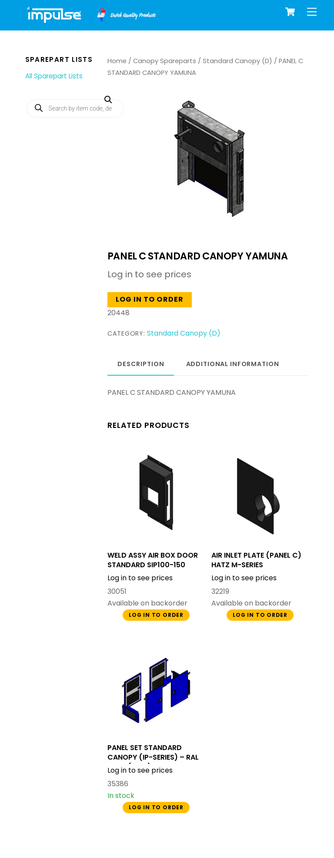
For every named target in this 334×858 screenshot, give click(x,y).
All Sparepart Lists (54, 76)
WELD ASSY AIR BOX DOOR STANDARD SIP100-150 (152, 560)
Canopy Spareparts (164, 61)
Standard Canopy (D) (237, 61)
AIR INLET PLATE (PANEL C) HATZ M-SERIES (256, 560)
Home (117, 61)
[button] (201, 137)
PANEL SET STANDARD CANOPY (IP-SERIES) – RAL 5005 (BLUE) (153, 757)
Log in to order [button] (150, 299)
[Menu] (312, 11)
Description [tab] (140, 364)
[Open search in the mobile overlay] (75, 108)
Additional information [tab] (232, 364)
